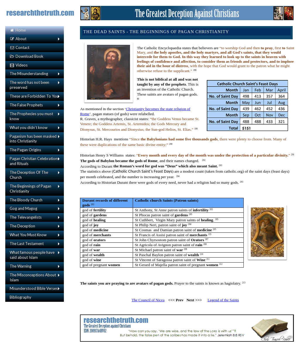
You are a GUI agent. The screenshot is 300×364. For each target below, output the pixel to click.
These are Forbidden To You (34, 96)
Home (18, 30)
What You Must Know (28, 234)
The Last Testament (27, 243)
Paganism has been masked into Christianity (33, 139)
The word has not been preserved (29, 85)
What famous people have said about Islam (32, 255)
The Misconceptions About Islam (33, 277)
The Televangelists (26, 217)
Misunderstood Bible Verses (34, 288)
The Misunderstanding (29, 73)
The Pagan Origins (25, 149)
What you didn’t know (28, 127)
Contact (19, 47)
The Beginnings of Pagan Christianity (30, 188)
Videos (19, 65)
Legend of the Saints (223, 300)
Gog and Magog (23, 208)
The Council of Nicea (148, 300)
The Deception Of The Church (29, 175)
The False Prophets (26, 105)
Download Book (26, 56)
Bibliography (20, 297)
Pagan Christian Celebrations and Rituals (34, 161)
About (18, 38)
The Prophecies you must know (31, 116)
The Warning (20, 266)
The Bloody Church (26, 200)
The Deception (22, 226)
